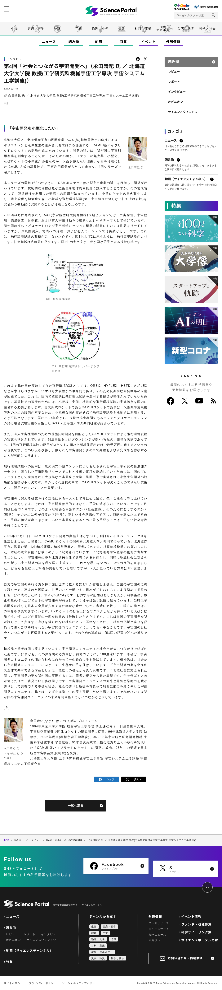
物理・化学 (100, 28)
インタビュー (176, 89)
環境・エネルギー (102, 951)
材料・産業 (143, 28)
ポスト (134, 779)
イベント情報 (191, 915)
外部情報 (173, 42)
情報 (121, 28)
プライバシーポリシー (42, 982)
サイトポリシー (13, 982)
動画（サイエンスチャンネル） (29, 949)
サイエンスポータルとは (199, 939)
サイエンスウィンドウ (182, 109)
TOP (6, 839)
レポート (173, 79)
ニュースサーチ (159, 927)
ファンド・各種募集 (196, 923)
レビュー (173, 70)
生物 (14, 28)
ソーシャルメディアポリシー (80, 982)
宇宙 (78, 28)
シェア (107, 779)
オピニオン (175, 99)
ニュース (49, 42)
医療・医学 (36, 28)
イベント (148, 42)
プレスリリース (159, 922)
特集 (123, 42)
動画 (98, 42)
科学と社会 (207, 28)
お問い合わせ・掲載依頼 (185, 957)
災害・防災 (186, 28)
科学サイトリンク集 (196, 931)
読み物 (73, 42)
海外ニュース (157, 933)
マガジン (154, 939)
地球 (57, 28)
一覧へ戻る (76, 804)
